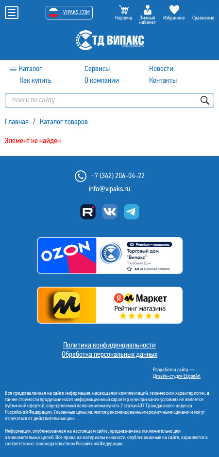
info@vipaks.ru (109, 189)
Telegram (131, 211)
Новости (161, 69)
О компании (101, 81)
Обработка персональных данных (109, 355)
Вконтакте (110, 211)
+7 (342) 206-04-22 (118, 176)
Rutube (88, 211)
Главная (17, 122)
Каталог (30, 69)
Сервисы (97, 69)
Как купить (35, 81)
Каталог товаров (64, 122)
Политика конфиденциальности (109, 345)
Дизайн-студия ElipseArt (177, 376)
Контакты (163, 81)
